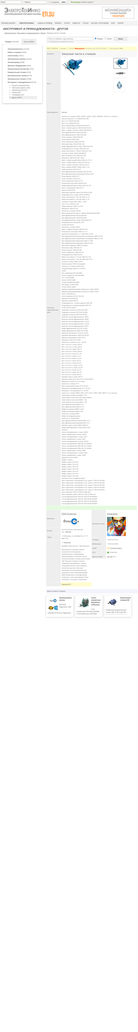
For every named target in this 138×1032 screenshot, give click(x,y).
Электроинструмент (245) (21, 88)
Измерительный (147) (19, 90)
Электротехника (10, 33)
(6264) (19, 66)
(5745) (22, 82)
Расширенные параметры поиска (60, 42)
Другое (43, 33)
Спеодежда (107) (18, 95)
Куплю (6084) (29, 42)
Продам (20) (66, 584)
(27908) (19, 79)
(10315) (20, 59)
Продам (110, 556)
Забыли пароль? (88, 2)
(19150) (17, 52)
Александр (112, 514)
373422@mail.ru (114, 548)
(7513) (21, 69)
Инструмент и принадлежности (28, 33)
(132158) (12, 42)
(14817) (16, 56)
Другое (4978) (17, 97)
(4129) (19, 72)
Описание (67, 542)
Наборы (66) (16, 92)
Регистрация (75, 2)
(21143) (18, 49)
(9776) (20, 76)
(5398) (16, 62)
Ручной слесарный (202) (20, 85)
